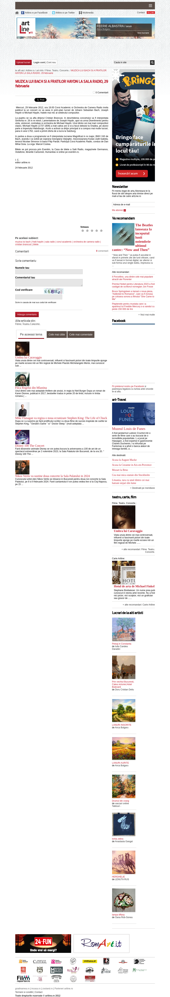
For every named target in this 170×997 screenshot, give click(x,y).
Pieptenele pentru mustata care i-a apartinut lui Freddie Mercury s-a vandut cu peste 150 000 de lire (133, 306)
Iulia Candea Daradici (120, 647)
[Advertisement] (85, 49)
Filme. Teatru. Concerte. (57, 70)
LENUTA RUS (122, 879)
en (152, 12)
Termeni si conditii (24, 992)
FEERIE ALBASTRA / (111, 26)
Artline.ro (30, 70)
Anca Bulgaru (103, 29)
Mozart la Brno (120, 470)
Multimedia (88, 12)
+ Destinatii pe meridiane (142, 488)
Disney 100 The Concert (30, 445)
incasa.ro (36, 988)
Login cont (39, 62)
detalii (129, 26)
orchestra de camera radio (87, 241)
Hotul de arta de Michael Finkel (134, 586)
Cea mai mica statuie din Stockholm (131, 475)
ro (149, 12)
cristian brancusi (23, 244)
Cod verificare (24, 289)
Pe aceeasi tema (31, 334)
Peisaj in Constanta (121, 643)
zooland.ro (47, 988)
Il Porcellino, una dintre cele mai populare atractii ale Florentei (132, 278)
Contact (141, 12)
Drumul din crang (120, 801)
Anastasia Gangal (124, 841)
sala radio (50, 241)
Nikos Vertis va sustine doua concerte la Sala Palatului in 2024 (52, 476)
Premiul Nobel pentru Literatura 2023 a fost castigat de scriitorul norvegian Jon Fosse (133, 285)
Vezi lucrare (143, 33)
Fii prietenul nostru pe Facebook (128, 386)
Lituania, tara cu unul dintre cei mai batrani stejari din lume (130, 481)
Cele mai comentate (81, 334)
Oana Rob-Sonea (123, 917)
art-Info (40, 70)
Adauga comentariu (27, 314)
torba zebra (117, 839)
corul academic (64, 241)
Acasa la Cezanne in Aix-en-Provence (132, 465)
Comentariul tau (25, 277)
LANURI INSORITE (121, 725)
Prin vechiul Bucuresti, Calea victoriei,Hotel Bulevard (123, 684)
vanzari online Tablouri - (120, 804)
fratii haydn (37, 241)
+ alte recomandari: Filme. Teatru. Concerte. (138, 550)
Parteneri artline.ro (64, 988)
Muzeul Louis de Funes (128, 429)
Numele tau (22, 267)
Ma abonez (119, 210)
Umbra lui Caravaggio (28, 357)
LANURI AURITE (120, 763)
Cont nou (51, 62)
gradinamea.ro (22, 988)
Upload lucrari (23, 62)
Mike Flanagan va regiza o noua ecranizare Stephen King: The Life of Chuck (61, 418)
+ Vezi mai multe (146, 314)
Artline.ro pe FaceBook (36, 12)
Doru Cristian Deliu (124, 689)
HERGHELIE (118, 876)
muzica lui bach (23, 241)
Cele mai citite (57, 334)
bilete (36, 244)
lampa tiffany (118, 914)
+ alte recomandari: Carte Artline (139, 604)
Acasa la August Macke (124, 459)
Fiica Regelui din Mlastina (31, 387)
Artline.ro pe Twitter (65, 12)
